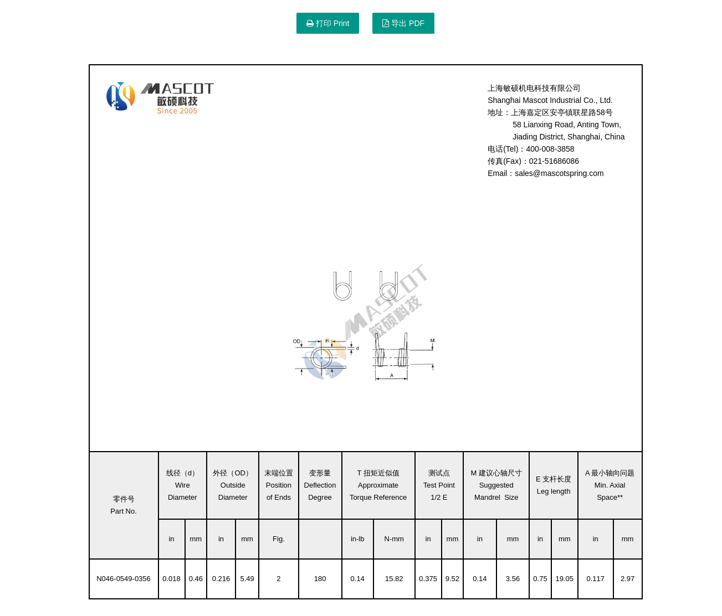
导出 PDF (403, 23)
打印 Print (328, 23)
